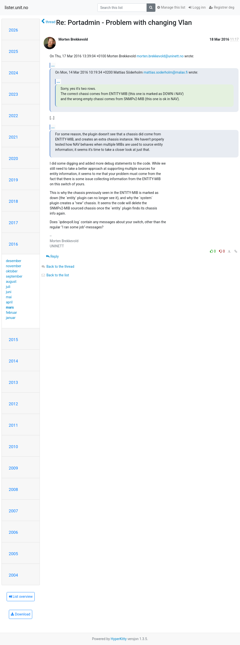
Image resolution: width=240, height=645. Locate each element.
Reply (52, 256)
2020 (13, 158)
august (11, 281)
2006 (13, 532)
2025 (13, 51)
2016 (13, 244)
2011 (13, 425)
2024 (13, 72)
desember (13, 261)
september (14, 276)
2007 (13, 510)
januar (10, 318)
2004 (13, 575)
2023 (13, 94)
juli (8, 287)
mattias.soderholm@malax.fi (166, 72)
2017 (13, 222)
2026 (13, 30)
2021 (13, 137)
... (53, 65)
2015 (13, 339)
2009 (13, 468)
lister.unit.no (16, 7)
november (13, 266)
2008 (13, 489)
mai (9, 297)
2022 (13, 115)
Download (20, 614)
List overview (21, 596)
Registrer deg (221, 7)
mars (10, 307)
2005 (13, 553)
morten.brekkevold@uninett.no (159, 56)
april (9, 302)
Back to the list (55, 275)
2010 (13, 446)
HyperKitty (119, 639)
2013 (13, 382)
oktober (12, 271)
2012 (13, 403)
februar (11, 313)
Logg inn (197, 7)
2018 (13, 201)
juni (8, 292)
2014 (13, 361)
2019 (13, 179)
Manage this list (171, 7)
